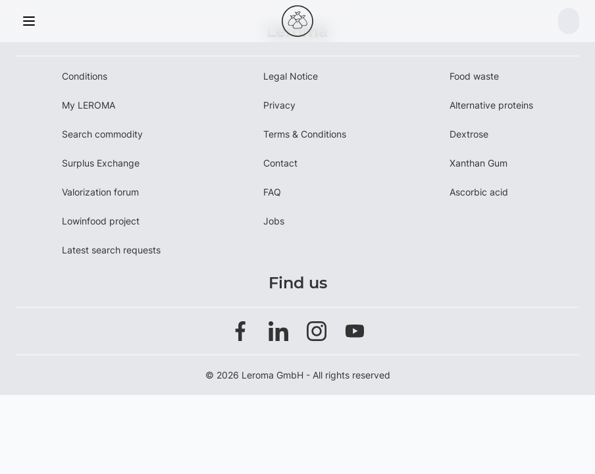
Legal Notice (290, 76)
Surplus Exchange (101, 163)
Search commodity (102, 134)
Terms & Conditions (304, 134)
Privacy (279, 105)
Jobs (273, 220)
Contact (280, 163)
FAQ (272, 192)
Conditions (84, 76)
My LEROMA (88, 105)
